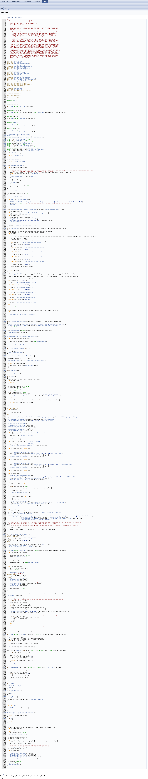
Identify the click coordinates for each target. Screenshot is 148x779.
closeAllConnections (18, 322)
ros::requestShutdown (15, 352)
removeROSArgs (15, 667)
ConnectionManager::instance (18, 325)
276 (4, 356)
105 (4, 147)
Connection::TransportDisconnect (47, 325)
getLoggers (14, 229)
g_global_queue (24, 134)
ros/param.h (18, 75)
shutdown (14, 182)
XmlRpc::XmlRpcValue (30, 209)
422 (4, 534)
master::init (14, 581)
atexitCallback (16, 197)
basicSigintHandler (17, 348)
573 (4, 719)
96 (4, 136)
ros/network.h (19, 71)
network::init (14, 579)
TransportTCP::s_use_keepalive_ (42, 417)
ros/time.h (18, 89)
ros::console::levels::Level (21, 241)
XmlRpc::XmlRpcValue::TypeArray (37, 213)
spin (12, 683)
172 (4, 229)
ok (12, 199)
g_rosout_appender (25, 136)
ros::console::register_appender (21, 445)
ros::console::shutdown (16, 735)
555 (4, 697)
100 (4, 141)
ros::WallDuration (17, 176)
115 (4, 159)
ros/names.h (18, 62)
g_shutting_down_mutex (37, 149)
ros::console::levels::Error (35, 257)
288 (4, 370)
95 (4, 134)
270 (4, 348)
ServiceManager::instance (17, 427)
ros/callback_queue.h (21, 73)
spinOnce (14, 697)
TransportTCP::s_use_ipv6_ (17, 545)
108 (4, 150)
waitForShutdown (16, 703)
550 (4, 691)
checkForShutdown (16, 165)
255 (4, 330)
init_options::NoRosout (33, 441)
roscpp (2, 774)
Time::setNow (12, 333)
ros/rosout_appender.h (22, 76)
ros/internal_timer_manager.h (24, 79)
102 (4, 143)
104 (4, 145)
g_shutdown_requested (23, 147)
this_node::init (15, 583)
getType (19, 213)
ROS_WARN (13, 219)
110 (4, 153)
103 (4, 144)
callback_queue (18, 455)
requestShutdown (16, 191)
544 (4, 683)
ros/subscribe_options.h (22, 77)
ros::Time (24, 493)
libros (6, 8)
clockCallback (15, 330)
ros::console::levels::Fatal (35, 262)
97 (4, 137)
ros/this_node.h (19, 70)
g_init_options (24, 145)
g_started (19, 141)
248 (4, 322)
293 (4, 377)
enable (30, 513)
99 (4, 139)
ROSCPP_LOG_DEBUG (16, 202)
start (12, 377)
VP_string (22, 634)
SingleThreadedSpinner (16, 686)
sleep (32, 176)
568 (4, 713)
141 (4, 191)
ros (15, 100)
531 (4, 667)
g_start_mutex (26, 143)
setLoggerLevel (16, 274)
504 (4, 634)
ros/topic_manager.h (21, 67)
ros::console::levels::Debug (31, 242)
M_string (22, 106)
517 (4, 650)
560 (4, 703)
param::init (14, 586)
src (2, 8)
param (16, 122)
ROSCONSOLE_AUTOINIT (17, 572)
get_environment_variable (21, 395)
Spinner (17, 691)
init (12, 106)
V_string (50, 667)
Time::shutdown (13, 764)
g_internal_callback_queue (34, 137)
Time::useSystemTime (28, 520)
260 (4, 336)
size (26, 214)
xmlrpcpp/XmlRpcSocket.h (22, 81)
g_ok (17, 144)
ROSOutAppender (12, 136)
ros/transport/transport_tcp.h (25, 78)
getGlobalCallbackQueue (16, 513)
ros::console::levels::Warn (34, 252)
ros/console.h (19, 88)
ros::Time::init (13, 439)
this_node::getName (27, 517)
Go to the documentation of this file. (11, 17)
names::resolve (36, 454)
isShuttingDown (16, 159)
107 (4, 149)
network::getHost (56, 517)
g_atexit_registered (23, 142)
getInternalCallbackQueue (28, 336)
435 (4, 550)
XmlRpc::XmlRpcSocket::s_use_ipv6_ (20, 546)
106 (4, 148)
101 (4, 142)
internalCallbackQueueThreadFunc (22, 356)
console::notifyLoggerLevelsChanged (22, 314)
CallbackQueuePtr (13, 134)
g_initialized (20, 139)
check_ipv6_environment (19, 534)
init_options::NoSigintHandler (36, 433)
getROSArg (19, 650)
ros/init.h (18, 61)
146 (4, 197)
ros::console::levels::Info (34, 247)
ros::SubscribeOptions (19, 501)
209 (4, 274)
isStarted (14, 370)
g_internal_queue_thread (30, 150)
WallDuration (29, 366)
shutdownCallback (16, 209)
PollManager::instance (16, 419)
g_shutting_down (28, 148)
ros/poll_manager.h (21, 65)
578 (4, 725)
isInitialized (15, 153)
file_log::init (15, 584)
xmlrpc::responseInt (22, 225)
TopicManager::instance (16, 425)
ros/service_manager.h (22, 68)
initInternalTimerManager (17, 423)
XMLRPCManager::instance (16, 421)
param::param (12, 417)
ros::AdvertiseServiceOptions (20, 452)
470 (4, 593)
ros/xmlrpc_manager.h (21, 64)
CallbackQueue (41, 341)
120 (4, 165)
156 (4, 209)
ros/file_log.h (19, 72)
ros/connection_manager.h (23, 66)
